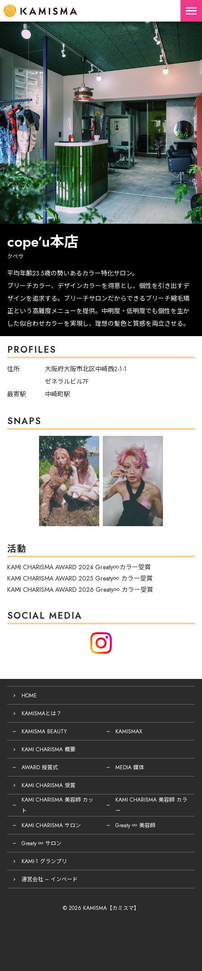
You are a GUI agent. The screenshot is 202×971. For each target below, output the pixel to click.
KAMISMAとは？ (41, 713)
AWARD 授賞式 (40, 767)
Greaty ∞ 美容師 (135, 825)
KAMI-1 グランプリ (44, 861)
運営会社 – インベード (50, 879)
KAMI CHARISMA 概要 (48, 749)
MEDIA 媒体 (129, 767)
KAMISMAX (128, 731)
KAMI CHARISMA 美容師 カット (57, 805)
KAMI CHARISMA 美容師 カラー (151, 805)
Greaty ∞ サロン (41, 843)
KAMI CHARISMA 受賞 (48, 785)
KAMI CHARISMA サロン (51, 825)
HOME (29, 696)
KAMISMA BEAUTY (44, 731)
